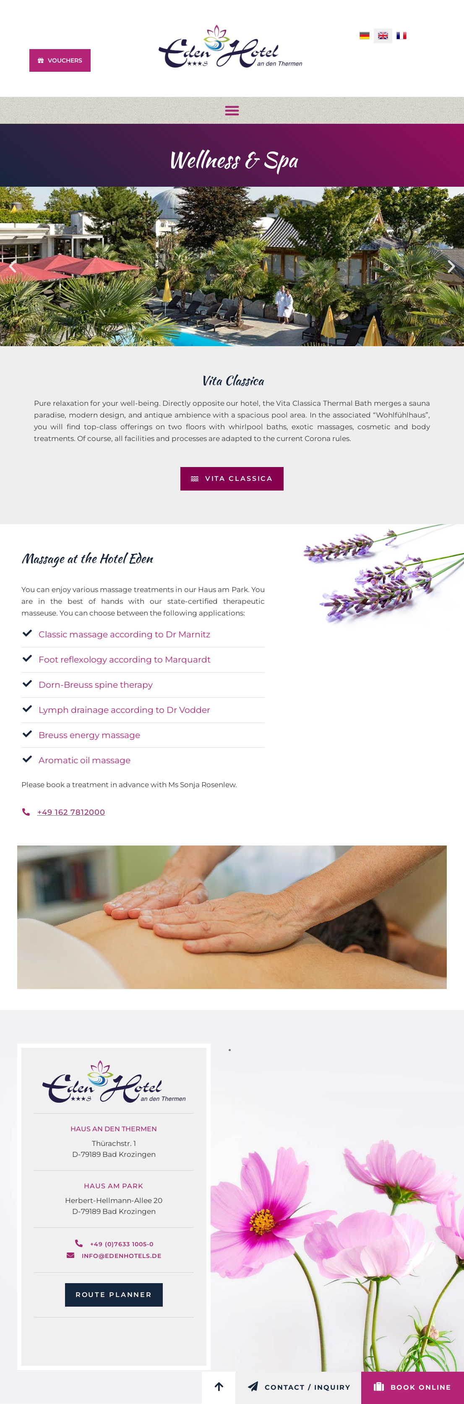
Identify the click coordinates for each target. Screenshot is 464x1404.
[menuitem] (364, 36)
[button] (232, 110)
